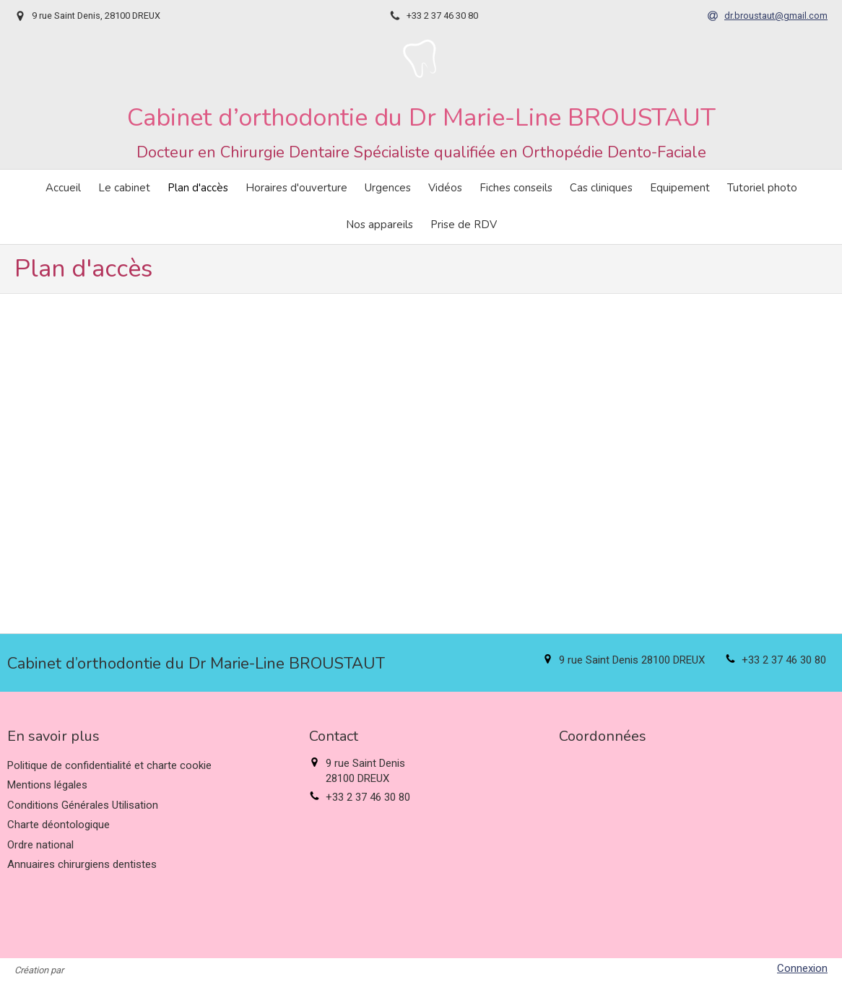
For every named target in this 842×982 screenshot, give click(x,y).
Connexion (802, 968)
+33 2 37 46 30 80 (784, 659)
